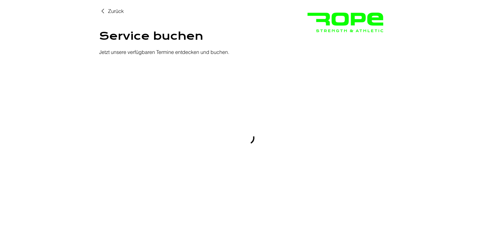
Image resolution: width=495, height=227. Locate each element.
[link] (111, 11)
